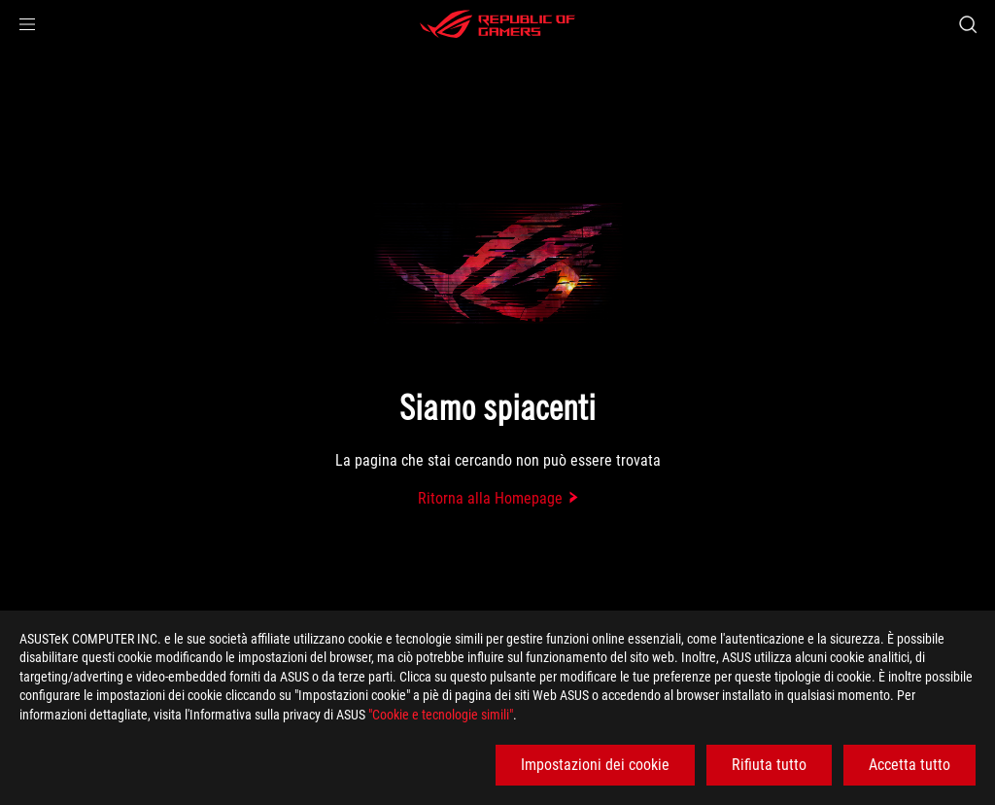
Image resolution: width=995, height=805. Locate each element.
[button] (27, 24)
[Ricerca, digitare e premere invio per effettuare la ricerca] (967, 24)
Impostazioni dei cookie (595, 764)
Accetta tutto (909, 764)
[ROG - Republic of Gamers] (497, 24)
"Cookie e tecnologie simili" (440, 714)
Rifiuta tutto (769, 764)
